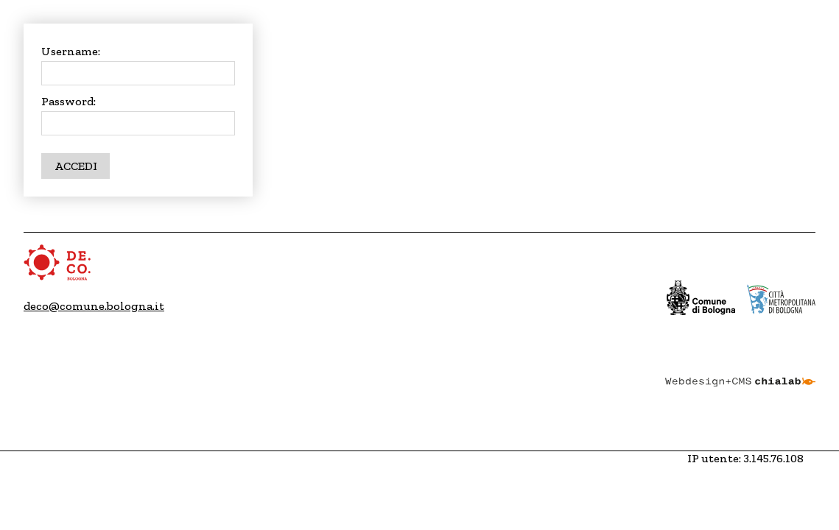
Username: (70, 51)
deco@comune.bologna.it (94, 306)
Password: (68, 101)
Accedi (76, 166)
